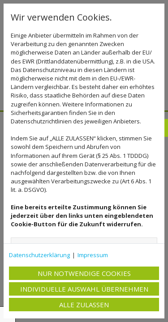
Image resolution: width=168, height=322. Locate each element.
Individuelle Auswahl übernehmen (84, 288)
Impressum (93, 255)
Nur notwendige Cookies (84, 273)
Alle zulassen (84, 304)
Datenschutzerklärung (39, 255)
